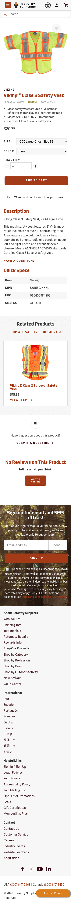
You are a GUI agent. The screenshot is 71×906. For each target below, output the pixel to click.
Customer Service (16, 834)
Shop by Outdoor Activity (21, 672)
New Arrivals (12, 678)
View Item (21, 400)
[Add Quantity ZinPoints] (35, 166)
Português (11, 711)
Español (9, 705)
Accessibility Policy (17, 784)
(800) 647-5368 (20, 885)
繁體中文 (10, 746)
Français (10, 716)
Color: (9, 151)
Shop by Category (16, 655)
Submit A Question (35, 443)
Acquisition (11, 858)
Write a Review (36, 480)
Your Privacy (12, 778)
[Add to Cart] (37, 180)
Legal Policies (13, 772)
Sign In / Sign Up (15, 767)
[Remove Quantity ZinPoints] (7, 166)
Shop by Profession (17, 660)
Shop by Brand (13, 666)
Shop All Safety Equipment (35, 332)
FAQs (7, 802)
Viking (9, 90)
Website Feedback (16, 852)
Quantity (12, 160)
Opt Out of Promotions (19, 796)
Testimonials (12, 631)
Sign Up (36, 558)
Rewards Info (13, 643)
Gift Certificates (15, 808)
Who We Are (12, 619)
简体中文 (10, 740)
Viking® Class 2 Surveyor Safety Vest (33, 387)
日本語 (8, 734)
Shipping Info (12, 625)
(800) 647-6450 (54, 885)
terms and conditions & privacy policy (44, 597)
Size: (8, 141)
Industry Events (14, 846)
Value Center (12, 684)
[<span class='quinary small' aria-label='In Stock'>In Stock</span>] (32, 102)
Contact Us (11, 829)
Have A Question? (19, 261)
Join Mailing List (15, 790)
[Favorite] (56, 28)
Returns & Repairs (16, 637)
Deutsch (9, 722)
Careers (9, 840)
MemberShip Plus (16, 814)
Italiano (9, 728)
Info (6, 699)
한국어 (8, 752)
